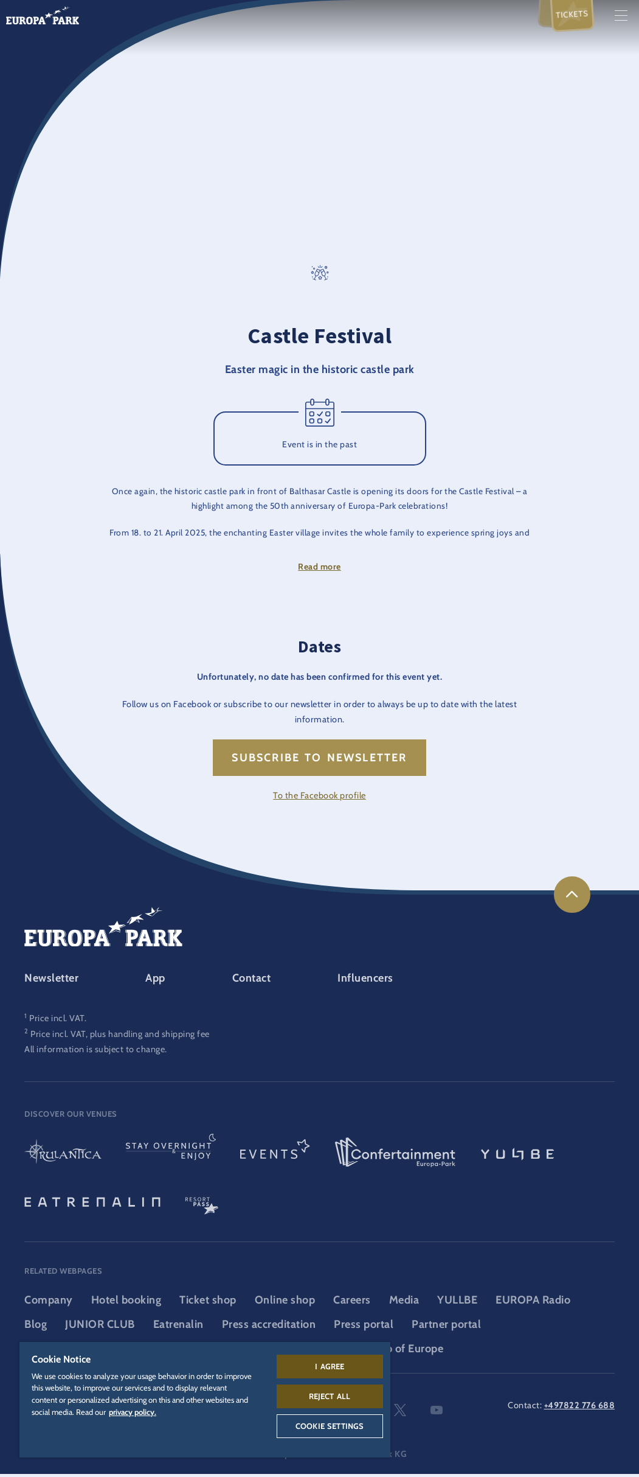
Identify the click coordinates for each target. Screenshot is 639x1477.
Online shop (285, 1303)
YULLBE (457, 1303)
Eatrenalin (178, 1327)
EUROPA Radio (533, 1303)
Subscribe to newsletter (319, 760)
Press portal (363, 1327)
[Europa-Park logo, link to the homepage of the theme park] (42, 14)
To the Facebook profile (319, 798)
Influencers (365, 981)
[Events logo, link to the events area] (275, 1156)
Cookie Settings (329, 1426)
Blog (35, 1327)
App (155, 981)
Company (48, 1303)
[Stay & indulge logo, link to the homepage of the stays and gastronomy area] (171, 1156)
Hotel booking (126, 1303)
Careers (352, 1303)
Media (404, 1303)
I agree (329, 1366)
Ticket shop (208, 1303)
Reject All (330, 1396)
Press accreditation (269, 1327)
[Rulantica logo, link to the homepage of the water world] (63, 1156)
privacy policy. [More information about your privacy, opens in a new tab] (132, 1412)
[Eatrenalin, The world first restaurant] (92, 1203)
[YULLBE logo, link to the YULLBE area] (517, 1156)
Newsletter (51, 981)
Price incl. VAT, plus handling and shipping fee (120, 1036)
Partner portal (446, 1327)
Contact (251, 981)
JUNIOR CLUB (100, 1327)
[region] (204, 1400)
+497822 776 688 (579, 1408)
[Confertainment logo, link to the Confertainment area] (395, 1156)
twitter (400, 1413)
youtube (436, 1413)
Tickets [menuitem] (572, 13)
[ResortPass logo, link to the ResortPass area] (202, 1203)
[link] (572, 897)
